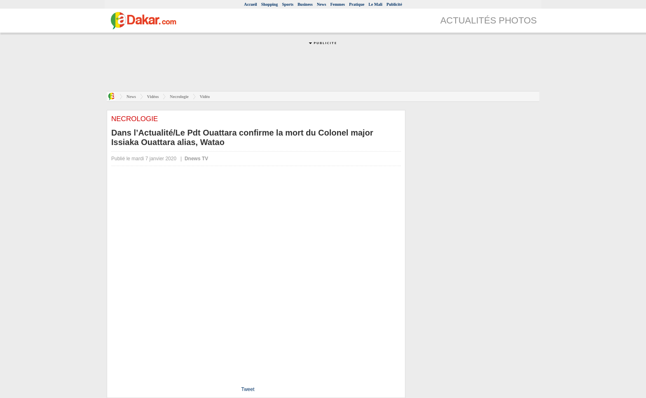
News (321, 4)
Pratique (356, 4)
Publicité (394, 4)
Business (305, 4)
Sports (287, 4)
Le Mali (375, 4)
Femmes (337, 4)
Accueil (250, 4)
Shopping (269, 4)
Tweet (247, 389)
